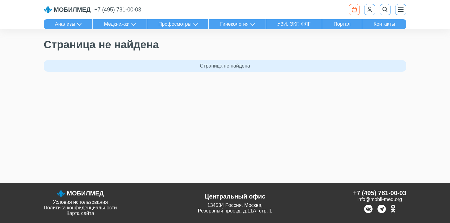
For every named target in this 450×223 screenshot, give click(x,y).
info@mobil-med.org (379, 199)
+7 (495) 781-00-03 (118, 10)
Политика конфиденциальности (80, 207)
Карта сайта (80, 213)
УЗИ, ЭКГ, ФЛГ (294, 24)
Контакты (384, 24)
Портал (342, 24)
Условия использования (80, 202)
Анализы (65, 24)
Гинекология (234, 24)
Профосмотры (175, 24)
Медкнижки (117, 24)
